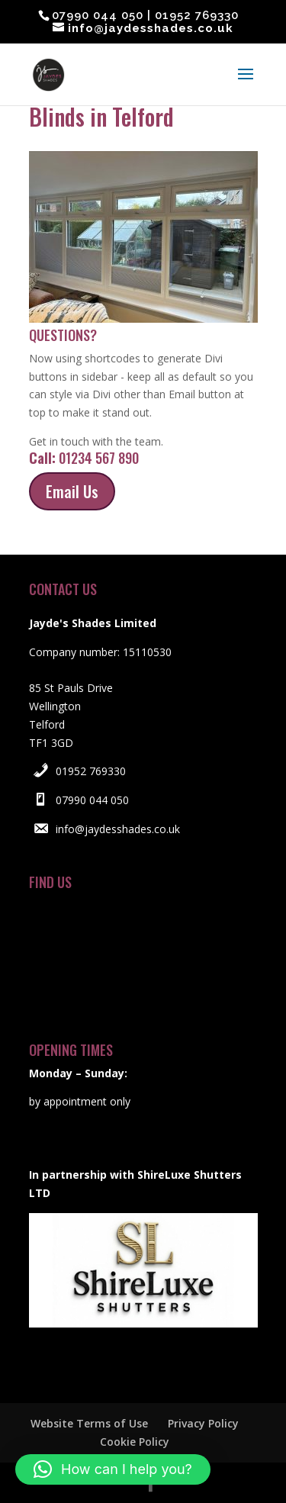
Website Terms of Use (89, 1423)
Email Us (72, 491)
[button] (112, 1469)
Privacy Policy (203, 1423)
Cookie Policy (134, 1441)
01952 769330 (91, 771)
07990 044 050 (92, 800)
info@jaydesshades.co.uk (118, 829)
